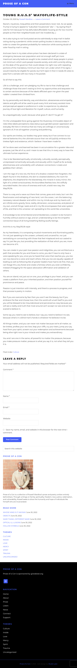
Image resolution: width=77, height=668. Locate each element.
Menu (71, 3)
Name (6, 396)
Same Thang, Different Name (16, 519)
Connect (7, 614)
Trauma (6, 553)
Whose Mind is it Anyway (14, 512)
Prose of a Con (16, 3)
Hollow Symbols (11, 526)
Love (5, 543)
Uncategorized (10, 557)
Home (6, 594)
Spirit (5, 550)
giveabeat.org (37, 574)
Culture (16, 352)
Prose (5, 602)
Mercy (6, 547)
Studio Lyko (53, 664)
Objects (6, 516)
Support (6, 617)
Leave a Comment (42, 19)
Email (6, 407)
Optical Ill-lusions (12, 523)
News (5, 610)
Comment (8, 370)
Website (6, 418)
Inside (6, 540)
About (6, 598)
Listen (5, 606)
